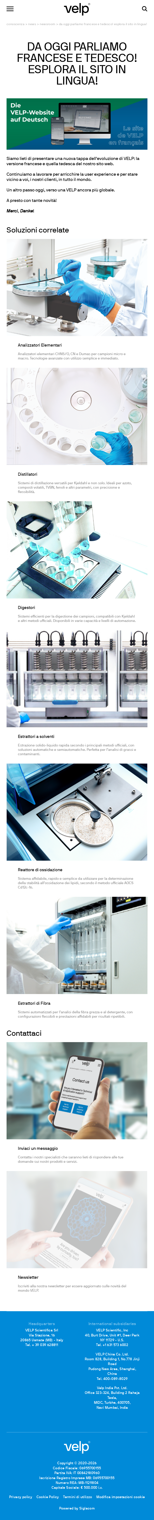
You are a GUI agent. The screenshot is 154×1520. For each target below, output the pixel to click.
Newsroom (47, 24)
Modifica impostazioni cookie (120, 1497)
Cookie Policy (47, 1497)
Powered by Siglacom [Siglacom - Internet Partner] (77, 1508)
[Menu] (10, 9)
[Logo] (77, 8)
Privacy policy (20, 1497)
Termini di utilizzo (77, 1497)
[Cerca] (144, 9)
